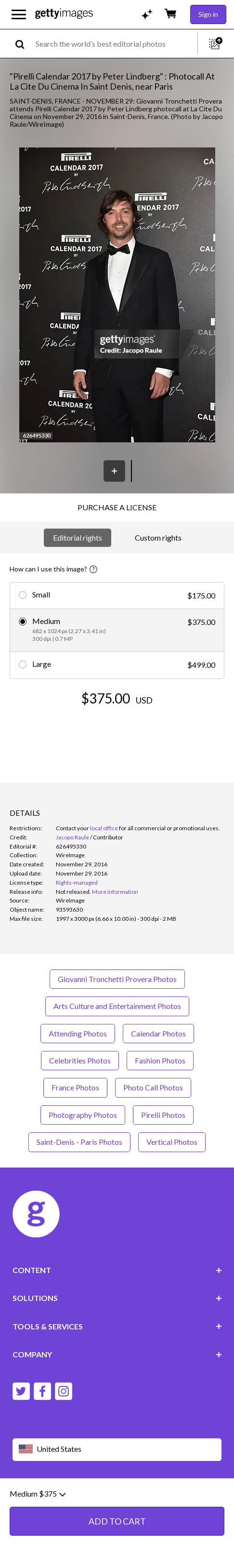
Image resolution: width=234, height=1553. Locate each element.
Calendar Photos (158, 1033)
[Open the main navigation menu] (19, 14)
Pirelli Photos (163, 1114)
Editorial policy (87, 1496)
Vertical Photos (171, 1141)
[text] (114, 44)
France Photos (75, 1087)
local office (104, 828)
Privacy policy (137, 1496)
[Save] (114, 471)
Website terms (35, 1496)
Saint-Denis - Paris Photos (79, 1141)
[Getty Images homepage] (64, 14)
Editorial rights (77, 537)
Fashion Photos (160, 1060)
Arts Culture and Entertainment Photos (117, 1005)
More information (115, 891)
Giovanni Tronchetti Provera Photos (117, 978)
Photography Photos (83, 1114)
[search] (23, 43)
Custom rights (158, 537)
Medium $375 (37, 1540)
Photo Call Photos (153, 1087)
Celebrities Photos (80, 1060)
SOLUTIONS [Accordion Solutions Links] (117, 1297)
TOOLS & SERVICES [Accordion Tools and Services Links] (117, 1326)
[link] (73, 891)
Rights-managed (77, 882)
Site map (68, 1504)
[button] (117, 295)
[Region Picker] (117, 1449)
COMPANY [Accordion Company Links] (117, 1354)
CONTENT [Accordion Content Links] (117, 1269)
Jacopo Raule (72, 837)
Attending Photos (78, 1033)
